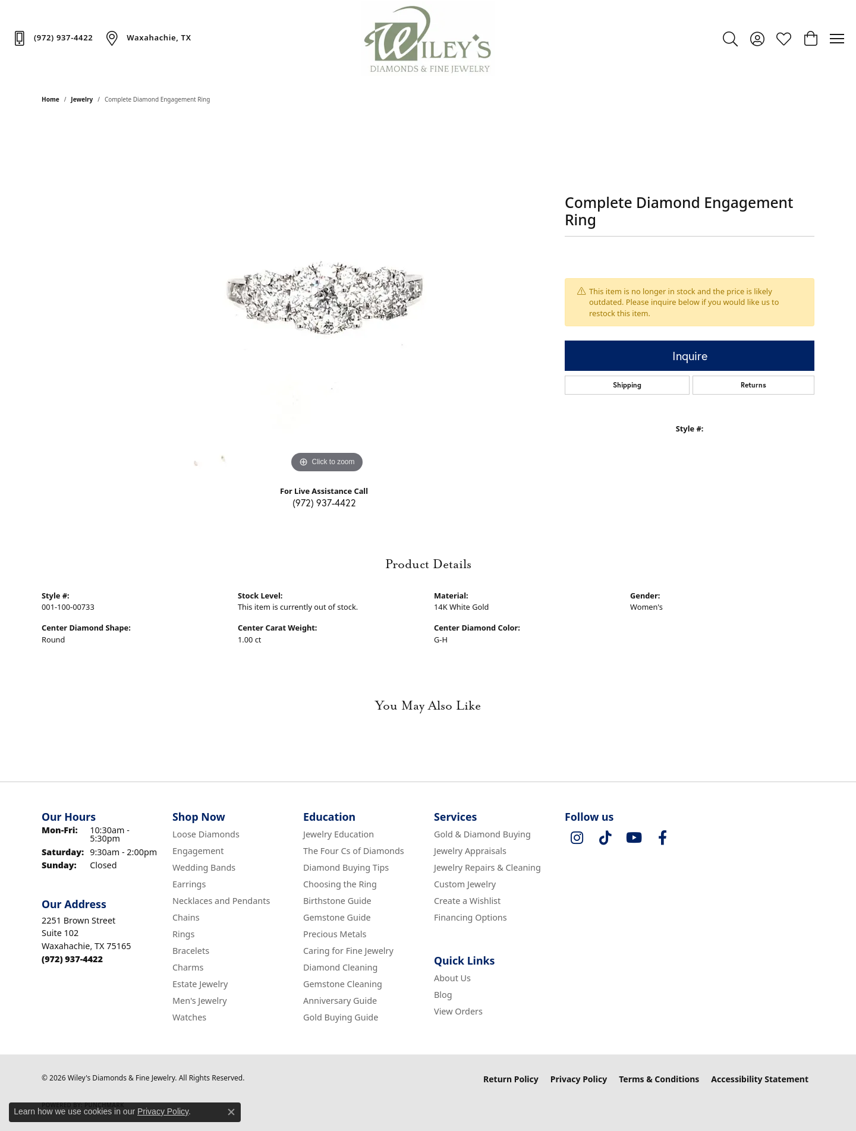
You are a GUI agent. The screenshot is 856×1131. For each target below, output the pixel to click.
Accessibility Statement (759, 1079)
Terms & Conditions (659, 1079)
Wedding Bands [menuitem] (203, 867)
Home (50, 99)
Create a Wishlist (467, 900)
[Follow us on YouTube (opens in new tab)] (634, 838)
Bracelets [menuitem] (190, 950)
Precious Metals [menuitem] (334, 934)
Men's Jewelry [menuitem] (199, 1000)
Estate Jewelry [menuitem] (200, 984)
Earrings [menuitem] (189, 884)
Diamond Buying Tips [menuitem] (346, 867)
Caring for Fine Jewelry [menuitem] (348, 950)
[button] (730, 39)
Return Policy (511, 1079)
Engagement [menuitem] (198, 850)
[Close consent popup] (231, 1112)
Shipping (627, 384)
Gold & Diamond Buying (482, 834)
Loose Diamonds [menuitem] (206, 834)
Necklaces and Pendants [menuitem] (221, 900)
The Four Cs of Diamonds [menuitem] (353, 850)
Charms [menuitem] (187, 967)
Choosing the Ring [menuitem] (340, 884)
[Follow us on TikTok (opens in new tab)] (605, 838)
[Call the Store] (72, 959)
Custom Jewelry (465, 884)
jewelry (82, 99)
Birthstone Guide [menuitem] (337, 900)
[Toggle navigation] (837, 38)
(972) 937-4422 (324, 502)
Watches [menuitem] (189, 1017)
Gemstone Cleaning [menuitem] (342, 984)
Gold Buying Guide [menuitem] (340, 1017)
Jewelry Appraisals (470, 850)
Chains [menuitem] (186, 917)
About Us (452, 978)
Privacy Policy (578, 1079)
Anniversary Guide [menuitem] (340, 1000)
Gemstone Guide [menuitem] (337, 917)
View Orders (458, 1011)
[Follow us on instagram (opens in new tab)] (576, 838)
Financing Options (470, 917)
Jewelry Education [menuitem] (338, 834)
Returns (753, 384)
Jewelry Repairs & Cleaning (487, 867)
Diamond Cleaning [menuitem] (340, 967)
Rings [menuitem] (183, 934)
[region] (327, 297)
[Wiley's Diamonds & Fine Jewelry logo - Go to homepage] (428, 38)
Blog (443, 994)
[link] (52, 38)
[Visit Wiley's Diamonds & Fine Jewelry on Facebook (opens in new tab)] (662, 838)
